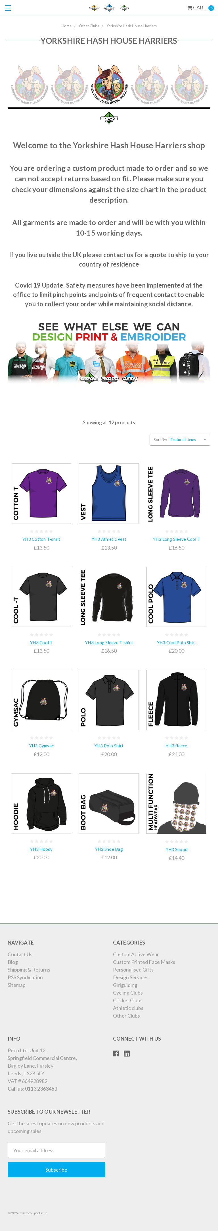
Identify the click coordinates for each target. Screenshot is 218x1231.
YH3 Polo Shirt (109, 745)
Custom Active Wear (136, 954)
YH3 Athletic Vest (109, 539)
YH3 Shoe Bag (109, 849)
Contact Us (20, 954)
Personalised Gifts (133, 969)
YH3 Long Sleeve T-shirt (109, 642)
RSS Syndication (25, 977)
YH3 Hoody (41, 849)
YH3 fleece (176, 745)
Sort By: (160, 439)
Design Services (130, 977)
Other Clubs (89, 26)
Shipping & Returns (29, 969)
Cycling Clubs (128, 992)
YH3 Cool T (41, 642)
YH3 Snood (176, 849)
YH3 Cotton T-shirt (41, 539)
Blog (13, 962)
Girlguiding (125, 985)
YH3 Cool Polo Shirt (176, 642)
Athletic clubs (128, 1008)
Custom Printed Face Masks (144, 962)
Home (67, 26)
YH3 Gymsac (41, 745)
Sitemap (17, 985)
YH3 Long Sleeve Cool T (176, 539)
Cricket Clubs (127, 1000)
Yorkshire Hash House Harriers (131, 26)
